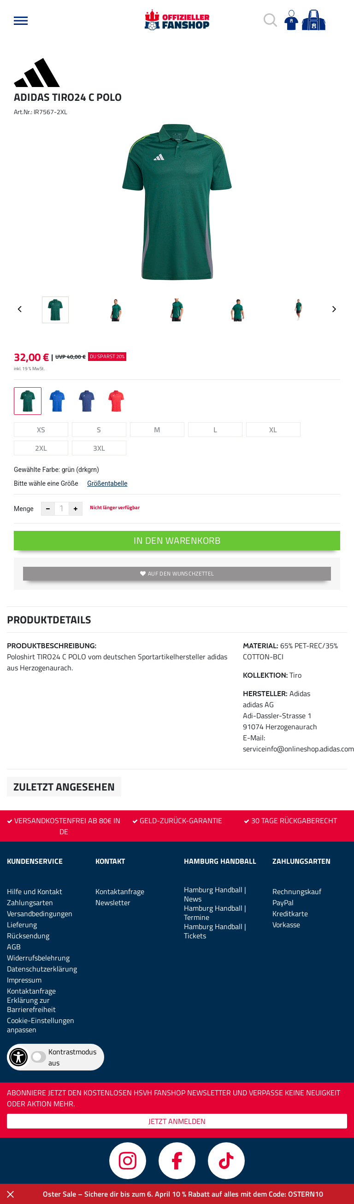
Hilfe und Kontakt (34, 891)
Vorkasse (286, 924)
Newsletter (112, 902)
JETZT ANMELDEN (177, 1121)
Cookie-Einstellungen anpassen (40, 1025)
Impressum (24, 979)
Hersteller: (265, 693)
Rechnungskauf (296, 891)
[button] (21, 21)
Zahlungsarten (30, 902)
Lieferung (22, 924)
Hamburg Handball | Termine (215, 912)
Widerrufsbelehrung (38, 957)
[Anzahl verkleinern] (48, 509)
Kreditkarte (290, 913)
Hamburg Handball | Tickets (215, 931)
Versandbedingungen (39, 913)
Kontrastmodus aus (72, 1057)
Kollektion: (265, 675)
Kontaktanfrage (31, 990)
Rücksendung (28, 935)
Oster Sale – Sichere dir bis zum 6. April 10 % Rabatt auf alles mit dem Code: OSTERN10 (183, 1193)
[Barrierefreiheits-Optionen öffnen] (18, 1057)
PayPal (283, 902)
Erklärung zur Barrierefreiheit (31, 1004)
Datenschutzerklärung (42, 968)
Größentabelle (107, 483)
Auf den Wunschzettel (177, 573)
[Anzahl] (62, 509)
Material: (260, 645)
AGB (14, 946)
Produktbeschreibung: (51, 645)
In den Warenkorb (177, 540)
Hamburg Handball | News (215, 894)
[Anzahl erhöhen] (76, 509)
